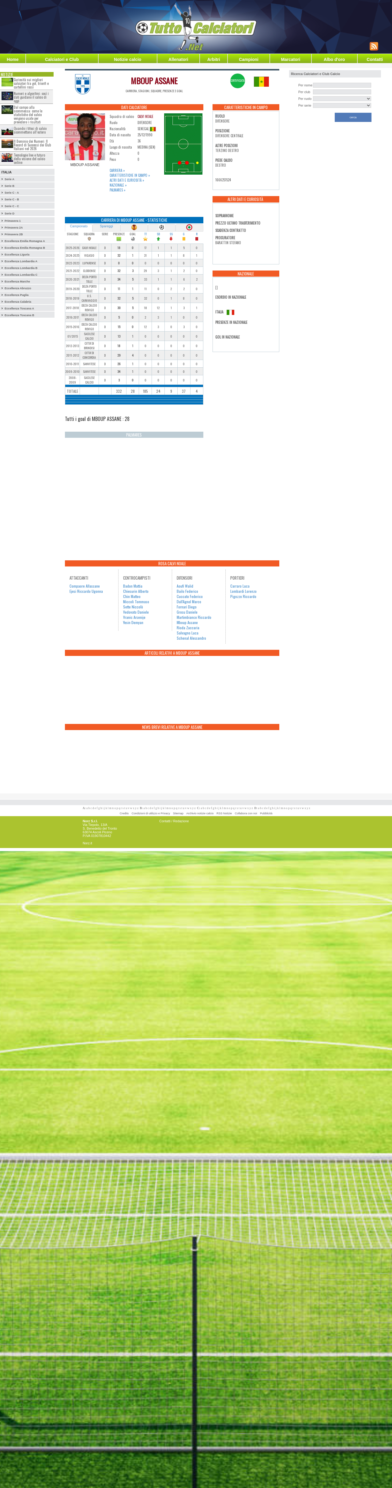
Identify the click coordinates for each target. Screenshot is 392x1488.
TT (145, 234)
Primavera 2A (14, 227)
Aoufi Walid (185, 586)
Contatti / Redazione (174, 821)
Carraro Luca (240, 586)
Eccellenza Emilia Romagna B (25, 247)
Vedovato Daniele (136, 612)
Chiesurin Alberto (136, 591)
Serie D (9, 213)
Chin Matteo (132, 596)
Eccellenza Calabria (18, 301)
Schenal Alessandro (191, 638)
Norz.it (87, 843)
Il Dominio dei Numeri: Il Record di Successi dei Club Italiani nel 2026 (32, 144)
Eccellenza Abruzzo (18, 288)
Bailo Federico (187, 591)
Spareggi (106, 226)
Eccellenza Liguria (17, 254)
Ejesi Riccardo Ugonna (86, 591)
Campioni (248, 59)
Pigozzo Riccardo (243, 596)
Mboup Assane (187, 622)
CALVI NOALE (145, 116)
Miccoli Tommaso (136, 601)
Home (13, 59)
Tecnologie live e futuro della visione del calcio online (29, 158)
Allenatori (178, 59)
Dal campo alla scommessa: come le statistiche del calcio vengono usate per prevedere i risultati (28, 114)
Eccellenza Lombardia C (21, 274)
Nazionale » (118, 185)
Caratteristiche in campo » (130, 175)
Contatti (375, 59)
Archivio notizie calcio (199, 813)
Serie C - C (12, 206)
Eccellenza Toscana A (19, 308)
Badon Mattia (132, 586)
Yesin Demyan (133, 622)
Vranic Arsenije (134, 617)
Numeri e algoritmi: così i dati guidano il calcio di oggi (31, 97)
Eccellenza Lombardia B (21, 268)
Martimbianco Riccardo (194, 617)
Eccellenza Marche (17, 281)
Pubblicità (266, 813)
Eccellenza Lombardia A (21, 261)
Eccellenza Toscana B (19, 315)
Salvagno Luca (187, 632)
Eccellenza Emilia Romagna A (25, 241)
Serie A (9, 179)
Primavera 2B (14, 234)
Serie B (9, 185)
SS (171, 234)
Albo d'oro (334, 59)
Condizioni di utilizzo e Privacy (151, 813)
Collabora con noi (246, 813)
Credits (124, 813)
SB (158, 234)
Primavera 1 (13, 220)
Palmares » (118, 189)
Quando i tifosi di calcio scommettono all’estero (30, 130)
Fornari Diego (187, 606)
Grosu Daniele (187, 612)
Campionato (78, 226)
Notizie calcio (127, 59)
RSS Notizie (224, 813)
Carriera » (117, 170)
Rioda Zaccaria (188, 627)
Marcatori (290, 59)
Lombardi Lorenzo (243, 591)
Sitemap (178, 813)
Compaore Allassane (85, 586)
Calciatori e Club (62, 59)
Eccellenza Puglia (16, 295)
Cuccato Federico (190, 596)
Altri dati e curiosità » (127, 180)
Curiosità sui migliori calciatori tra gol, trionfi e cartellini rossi (31, 83)
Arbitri (213, 59)
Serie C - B (12, 199)
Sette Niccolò (133, 606)
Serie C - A (12, 192)
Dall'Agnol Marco (189, 601)
